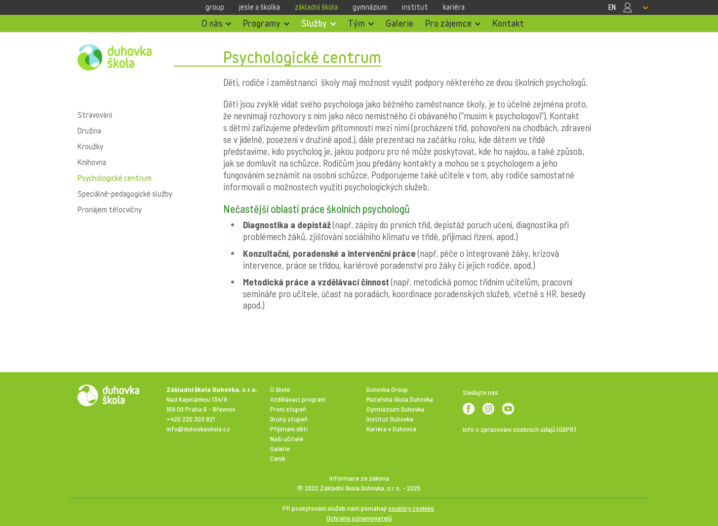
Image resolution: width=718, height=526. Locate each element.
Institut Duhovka (389, 419)
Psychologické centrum (115, 178)
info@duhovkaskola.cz (198, 428)
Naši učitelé (286, 438)
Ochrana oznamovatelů (359, 518)
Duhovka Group (387, 389)
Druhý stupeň (289, 419)
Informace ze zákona (359, 478)
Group (214, 6)
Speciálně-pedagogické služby (125, 193)
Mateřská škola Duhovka (399, 399)
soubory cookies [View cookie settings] (411, 508)
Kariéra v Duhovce (391, 428)
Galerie (399, 23)
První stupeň (288, 409)
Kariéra (454, 6)
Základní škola (316, 6)
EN (612, 6)
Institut (415, 6)
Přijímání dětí (289, 428)
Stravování (95, 114)
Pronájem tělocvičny (110, 209)
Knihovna (92, 162)
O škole (280, 389)
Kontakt (508, 23)
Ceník (277, 458)
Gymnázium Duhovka (395, 409)
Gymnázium (370, 6)
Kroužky (90, 146)
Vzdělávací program (298, 399)
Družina (89, 130)
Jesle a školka (259, 6)
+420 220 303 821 (190, 419)
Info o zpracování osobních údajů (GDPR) (519, 429)
